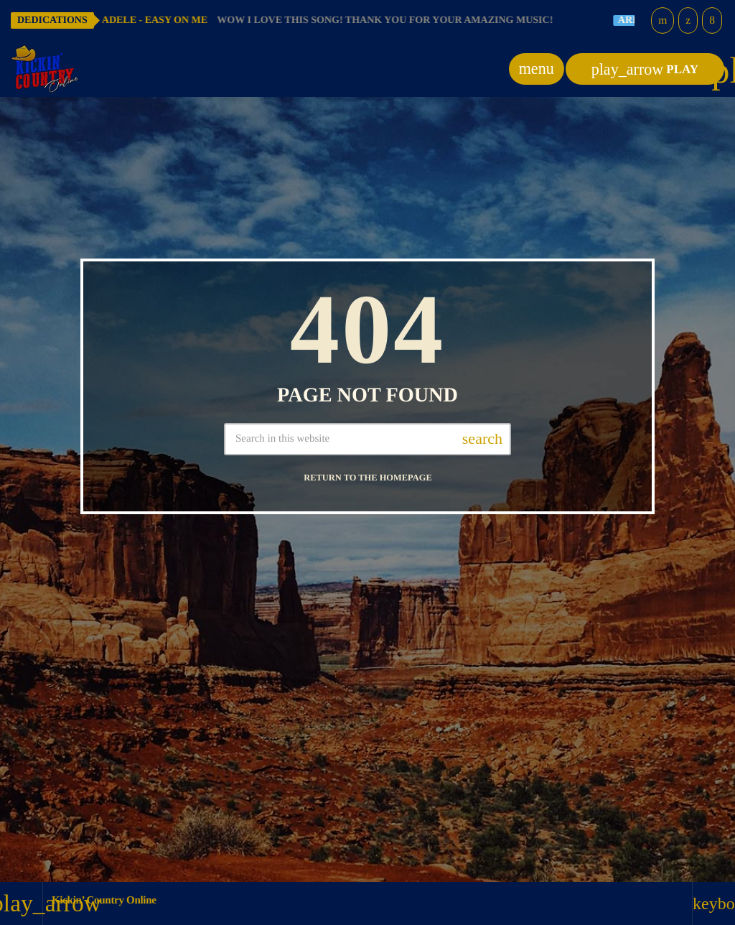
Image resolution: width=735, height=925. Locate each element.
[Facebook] (712, 20)
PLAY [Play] (644, 69)
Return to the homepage (367, 478)
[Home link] (45, 69)
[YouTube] (662, 20)
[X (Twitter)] (688, 20)
